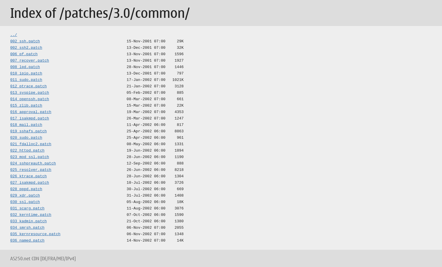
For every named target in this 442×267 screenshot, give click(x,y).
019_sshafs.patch (28, 131)
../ (13, 35)
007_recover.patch (29, 60)
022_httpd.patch (27, 150)
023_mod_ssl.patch (29, 157)
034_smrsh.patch (27, 227)
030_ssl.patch (25, 202)
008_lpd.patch (25, 67)
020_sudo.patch (26, 138)
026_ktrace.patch (28, 176)
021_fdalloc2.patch (30, 144)
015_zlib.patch (26, 105)
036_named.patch (27, 240)
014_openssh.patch (29, 99)
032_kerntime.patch (30, 215)
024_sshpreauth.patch (33, 163)
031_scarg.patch (27, 208)
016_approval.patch (30, 112)
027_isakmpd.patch (29, 182)
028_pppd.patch (26, 189)
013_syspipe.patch (29, 93)
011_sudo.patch (26, 80)
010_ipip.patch (26, 73)
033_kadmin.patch (28, 221)
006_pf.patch (24, 54)
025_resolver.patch (30, 170)
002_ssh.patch (25, 41)
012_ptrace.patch (28, 86)
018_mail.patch (26, 125)
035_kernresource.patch (35, 234)
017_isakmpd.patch (29, 118)
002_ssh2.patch (26, 48)
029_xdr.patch (25, 195)
